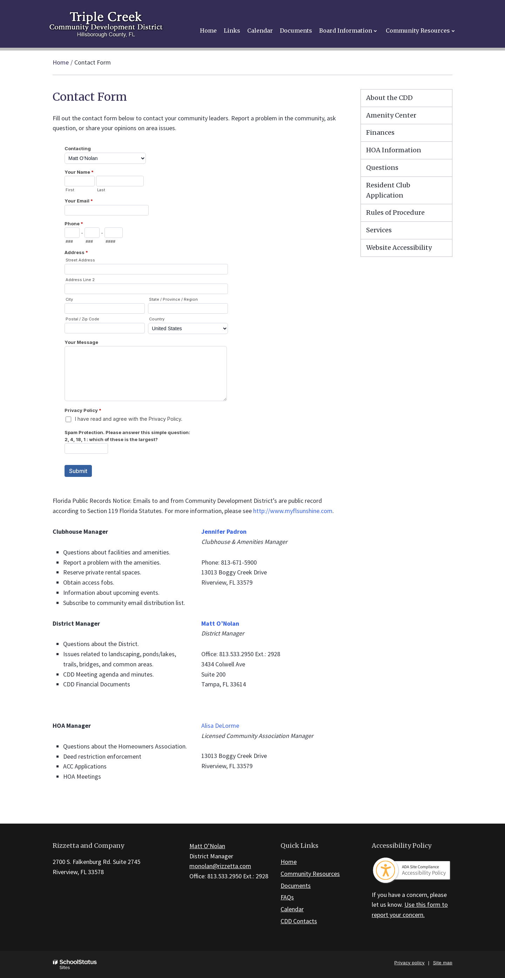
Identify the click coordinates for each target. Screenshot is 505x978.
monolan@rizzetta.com (220, 866)
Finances (380, 132)
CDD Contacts (299, 921)
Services (379, 230)
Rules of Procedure (395, 212)
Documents (296, 885)
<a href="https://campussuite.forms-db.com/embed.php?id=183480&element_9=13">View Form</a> (196, 318)
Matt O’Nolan (220, 623)
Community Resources (310, 874)
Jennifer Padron (224, 531)
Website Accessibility (399, 248)
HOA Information (393, 150)
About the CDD (389, 98)
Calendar (292, 909)
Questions (382, 168)
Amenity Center (391, 115)
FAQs (287, 897)
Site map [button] (442, 962)
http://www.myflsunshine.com (292, 511)
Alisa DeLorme (220, 725)
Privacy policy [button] (409, 962)
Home (61, 62)
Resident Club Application (388, 190)
